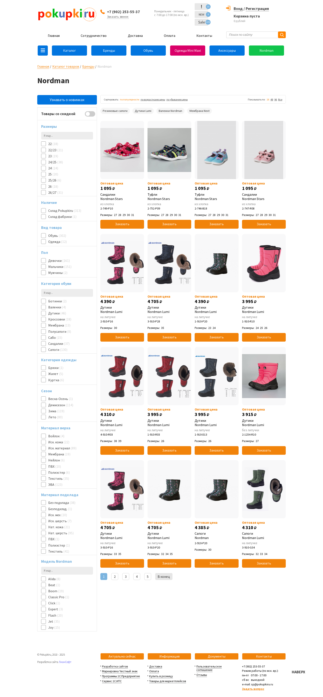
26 (53, 186)
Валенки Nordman (170, 111)
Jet (54, 621)
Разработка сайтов (115, 666)
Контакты (204, 35)
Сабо (55, 337)
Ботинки (57, 301)
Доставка (135, 35)
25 (53, 174)
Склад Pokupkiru (64, 210)
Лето (55, 417)
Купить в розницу (161, 676)
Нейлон (56, 460)
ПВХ (54, 466)
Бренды (109, 50)
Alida (54, 579)
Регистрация (257, 8)
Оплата (169, 35)
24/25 (55, 162)
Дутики (57, 313)
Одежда (57, 241)
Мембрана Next (199, 111)
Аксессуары (227, 50)
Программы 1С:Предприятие (121, 676)
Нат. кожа (59, 527)
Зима (56, 411)
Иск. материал (62, 448)
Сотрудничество (94, 35)
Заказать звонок (118, 17)
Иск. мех (57, 515)
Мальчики (59, 266)
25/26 (54, 180)
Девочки (59, 260)
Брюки (55, 368)
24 (53, 168)
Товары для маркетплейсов (167, 681)
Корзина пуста (247, 16)
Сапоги (57, 349)
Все (280, 99)
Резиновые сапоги (115, 111)
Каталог (69, 50)
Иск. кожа (58, 442)
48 (271, 99)
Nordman (266, 50)
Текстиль (58, 478)
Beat (54, 585)
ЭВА (55, 484)
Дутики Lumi (143, 111)
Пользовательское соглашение (209, 668)
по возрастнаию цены (153, 99)
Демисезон (60, 405)
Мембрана (59, 325)
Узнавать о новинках (67, 99)
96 (275, 99)
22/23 (55, 150)
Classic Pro (58, 597)
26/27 (55, 192)
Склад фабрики (62, 216)
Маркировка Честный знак (120, 671)
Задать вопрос (253, 689)
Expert (55, 609)
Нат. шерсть (61, 533)
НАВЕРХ (298, 671)
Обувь (148, 50)
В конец (164, 576)
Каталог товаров (65, 66)
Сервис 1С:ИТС (112, 681)
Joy (54, 627)
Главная (54, 35)
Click (54, 603)
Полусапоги (59, 331)
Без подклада (61, 502)
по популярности (129, 99)
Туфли (169, 196)
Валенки (57, 307)
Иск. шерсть (59, 521)
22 (53, 144)
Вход (238, 8)
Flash (55, 615)
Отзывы (201, 675)
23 (53, 156)
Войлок (56, 436)
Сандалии (59, 343)
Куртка (56, 380)
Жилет (55, 374)
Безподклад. (60, 509)
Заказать (122, 224)
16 (268, 99)
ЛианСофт (65, 662)
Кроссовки (59, 319)
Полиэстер (59, 472)
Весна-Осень (60, 399)
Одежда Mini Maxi (188, 50)
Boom (56, 591)
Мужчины (57, 272)
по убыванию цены (177, 99)
